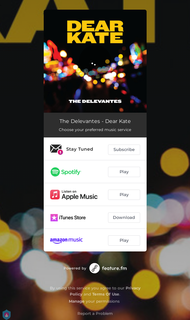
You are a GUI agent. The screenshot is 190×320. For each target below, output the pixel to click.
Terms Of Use (105, 294)
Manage (77, 301)
